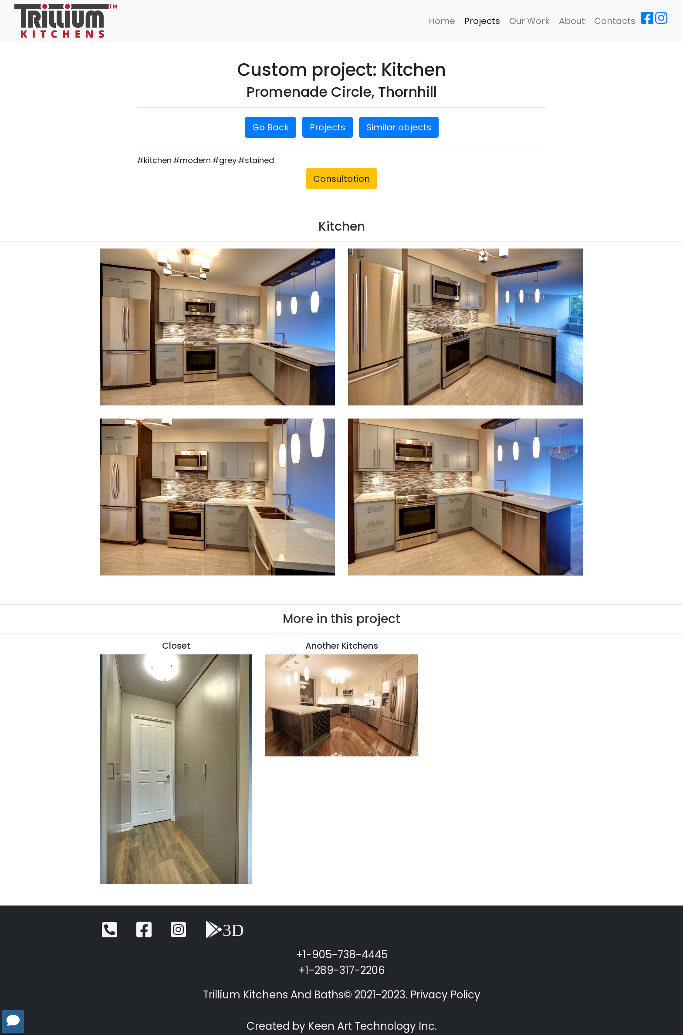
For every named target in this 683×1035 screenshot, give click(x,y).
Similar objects (398, 127)
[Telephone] (109, 934)
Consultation (341, 179)
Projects (482, 21)
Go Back (270, 127)
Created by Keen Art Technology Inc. (342, 1026)
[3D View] (224, 934)
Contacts (615, 21)
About (572, 21)
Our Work (529, 21)
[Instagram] (661, 21)
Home (442, 21)
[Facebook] (647, 21)
